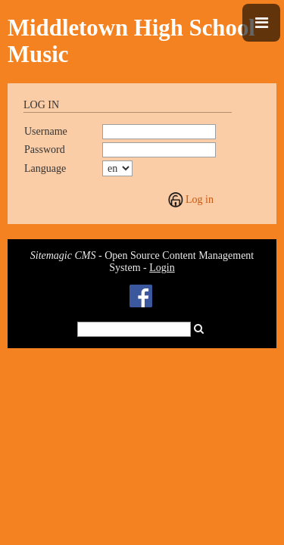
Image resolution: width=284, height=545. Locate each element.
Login (161, 267)
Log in (200, 199)
